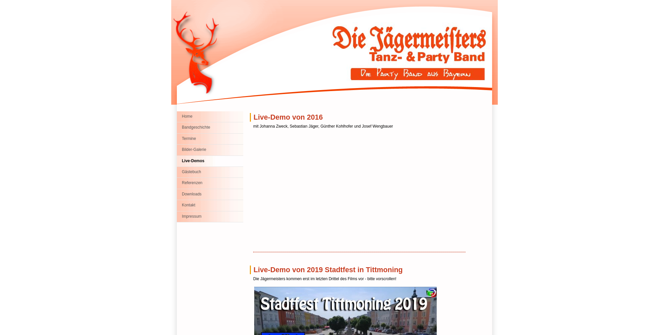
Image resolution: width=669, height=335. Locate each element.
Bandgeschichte (196, 127)
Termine (189, 138)
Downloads (191, 194)
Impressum (191, 216)
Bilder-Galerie (194, 149)
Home (187, 116)
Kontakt (188, 205)
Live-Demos (193, 161)
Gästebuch (191, 171)
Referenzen (192, 182)
